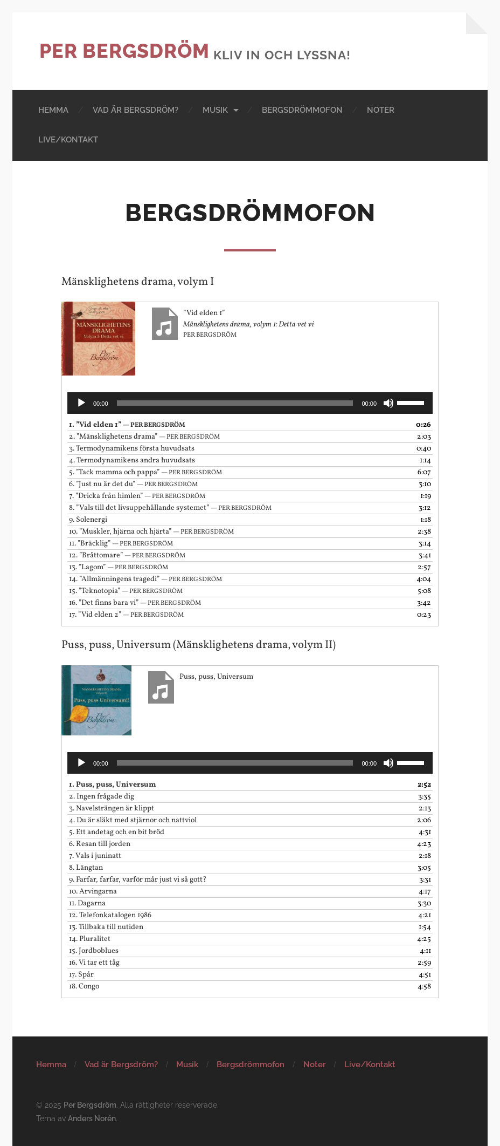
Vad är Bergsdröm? (135, 110)
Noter (380, 110)
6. (133, 484)
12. (127, 555)
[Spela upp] (81, 403)
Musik (215, 110)
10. (151, 532)
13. (118, 567)
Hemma (53, 110)
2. (144, 437)
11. (121, 543)
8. (170, 508)
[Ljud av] (388, 403)
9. (88, 520)
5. (145, 472)
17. (126, 615)
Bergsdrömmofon (302, 110)
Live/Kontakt (68, 140)
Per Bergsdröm (124, 50)
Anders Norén (92, 1118)
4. (132, 460)
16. (135, 603)
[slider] (235, 403)
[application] (250, 403)
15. (126, 591)
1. (127, 425)
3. (132, 449)
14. (145, 579)
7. (137, 496)
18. (84, 986)
